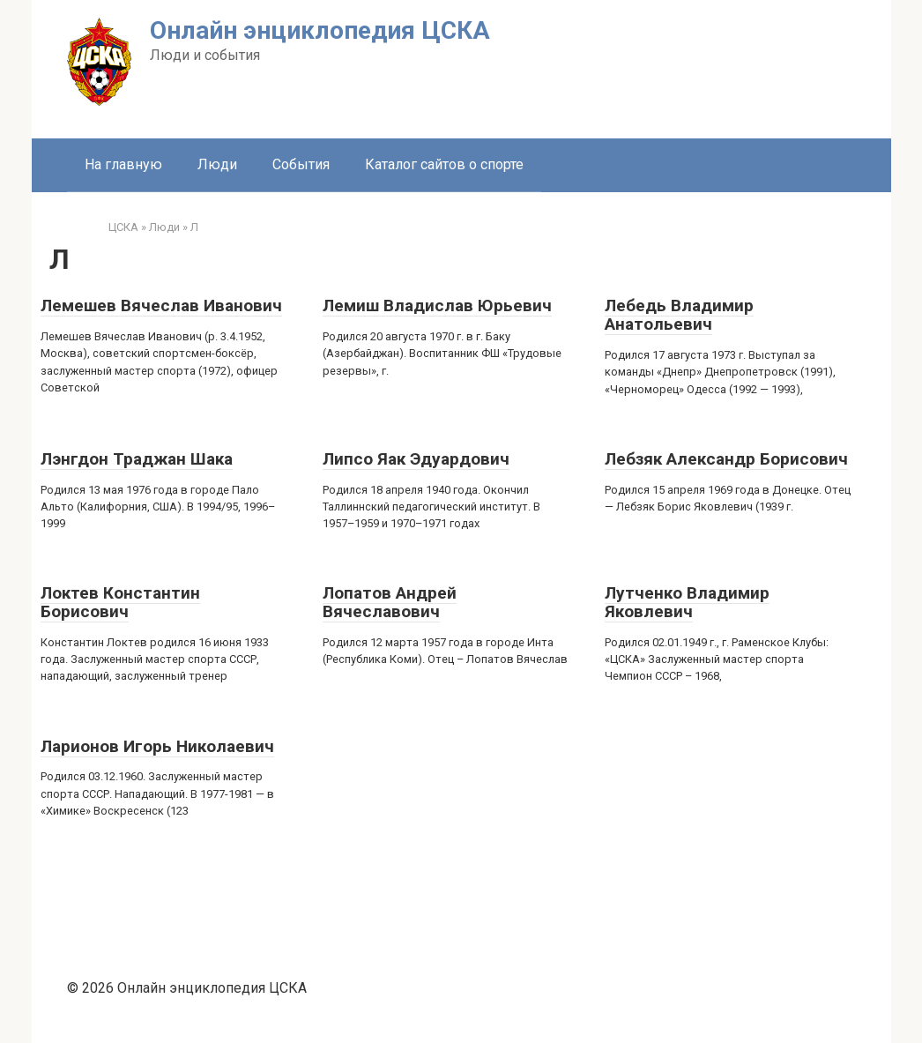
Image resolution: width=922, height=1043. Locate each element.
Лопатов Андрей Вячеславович (390, 602)
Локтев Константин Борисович (120, 602)
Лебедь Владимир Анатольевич (679, 314)
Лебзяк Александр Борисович (726, 459)
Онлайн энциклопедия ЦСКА (320, 30)
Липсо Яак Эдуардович (416, 459)
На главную (123, 164)
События (301, 164)
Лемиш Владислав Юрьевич (437, 305)
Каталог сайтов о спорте (444, 164)
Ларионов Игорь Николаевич (157, 746)
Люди (217, 164)
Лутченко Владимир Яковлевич (687, 602)
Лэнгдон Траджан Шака (137, 459)
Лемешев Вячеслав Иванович (161, 305)
